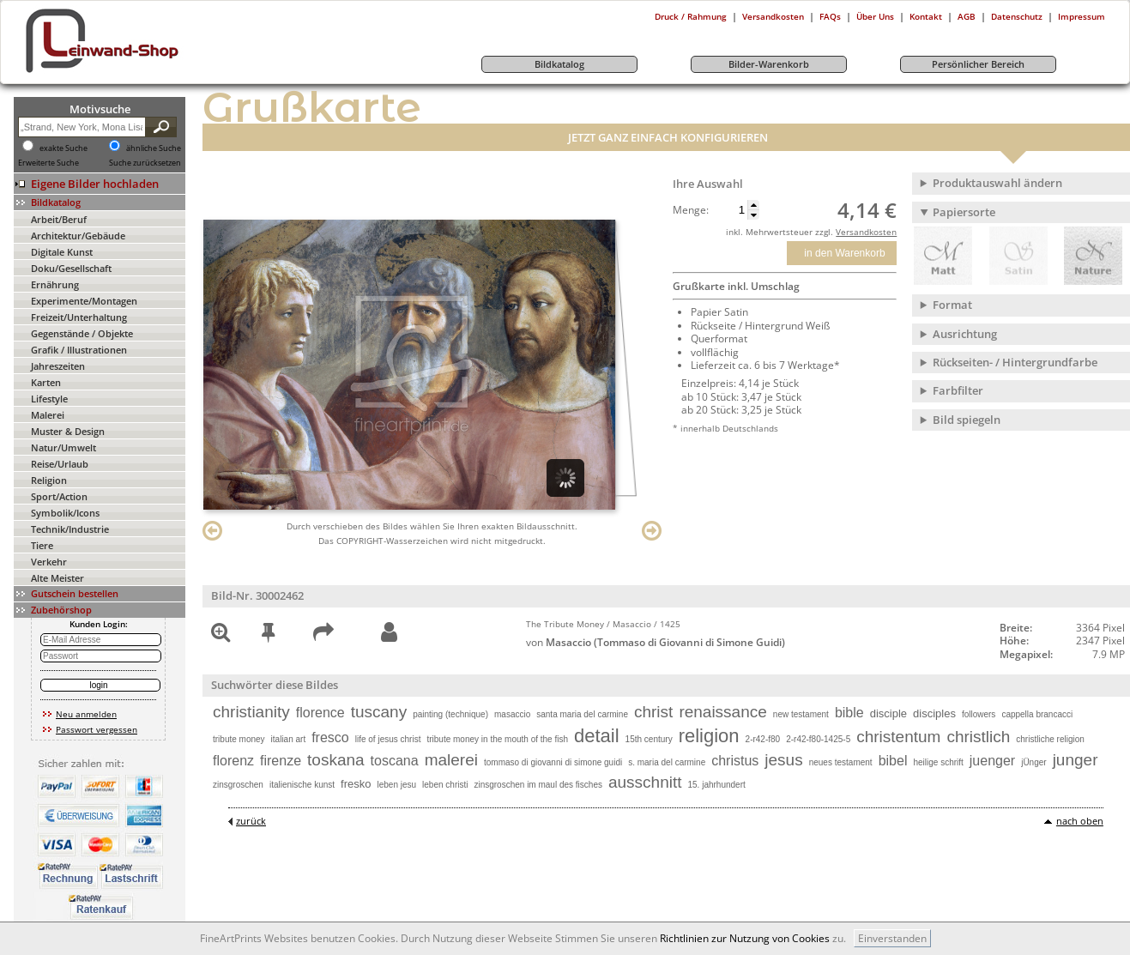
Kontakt (925, 16)
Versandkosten (773, 16)
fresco (330, 737)
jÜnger (1033, 762)
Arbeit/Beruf (59, 219)
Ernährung (55, 284)
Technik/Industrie (70, 529)
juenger (992, 760)
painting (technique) (450, 714)
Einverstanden (892, 938)
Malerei (47, 414)
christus (734, 760)
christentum (898, 737)
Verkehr (49, 561)
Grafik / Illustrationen (79, 349)
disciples (934, 713)
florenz (233, 760)
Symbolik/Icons (65, 512)
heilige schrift (938, 762)
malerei (451, 760)
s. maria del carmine (666, 762)
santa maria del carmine (582, 714)
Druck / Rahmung (691, 16)
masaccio (512, 714)
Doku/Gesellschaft (71, 268)
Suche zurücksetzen (145, 163)
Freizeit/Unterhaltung (79, 317)
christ (653, 712)
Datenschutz (1016, 16)
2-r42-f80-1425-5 (818, 739)
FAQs (830, 16)
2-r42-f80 (763, 739)
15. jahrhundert (717, 784)
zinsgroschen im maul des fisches (538, 784)
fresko (356, 783)
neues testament (841, 762)
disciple (888, 713)
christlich (978, 737)
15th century (649, 739)
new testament (801, 714)
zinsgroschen (238, 784)
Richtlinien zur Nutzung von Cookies (745, 938)
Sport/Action (59, 496)
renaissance (722, 712)
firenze (280, 760)
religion (709, 735)
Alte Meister (57, 577)
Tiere (42, 545)
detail (596, 735)
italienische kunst (302, 784)
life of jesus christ (388, 739)
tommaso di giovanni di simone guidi (553, 762)
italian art (288, 739)
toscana (395, 760)
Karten (46, 382)
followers (978, 714)
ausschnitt (645, 782)
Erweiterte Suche (48, 163)
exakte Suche (63, 148)
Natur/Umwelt (63, 447)
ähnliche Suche (153, 148)
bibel (893, 760)
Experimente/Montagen (84, 300)
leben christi (445, 784)
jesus (783, 760)
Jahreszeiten (58, 366)
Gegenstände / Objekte (82, 333)
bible (849, 712)
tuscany (379, 712)
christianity (251, 712)
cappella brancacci (1037, 714)
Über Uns (875, 16)
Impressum (1081, 16)
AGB (967, 16)
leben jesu (396, 784)
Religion (49, 480)
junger (1075, 760)
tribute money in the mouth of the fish (497, 739)
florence (320, 712)
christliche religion (1050, 739)
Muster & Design (68, 431)
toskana (336, 760)
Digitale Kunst (62, 251)
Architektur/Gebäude (78, 235)
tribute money (239, 739)
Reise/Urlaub (59, 463)
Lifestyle (49, 398)
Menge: (691, 210)
